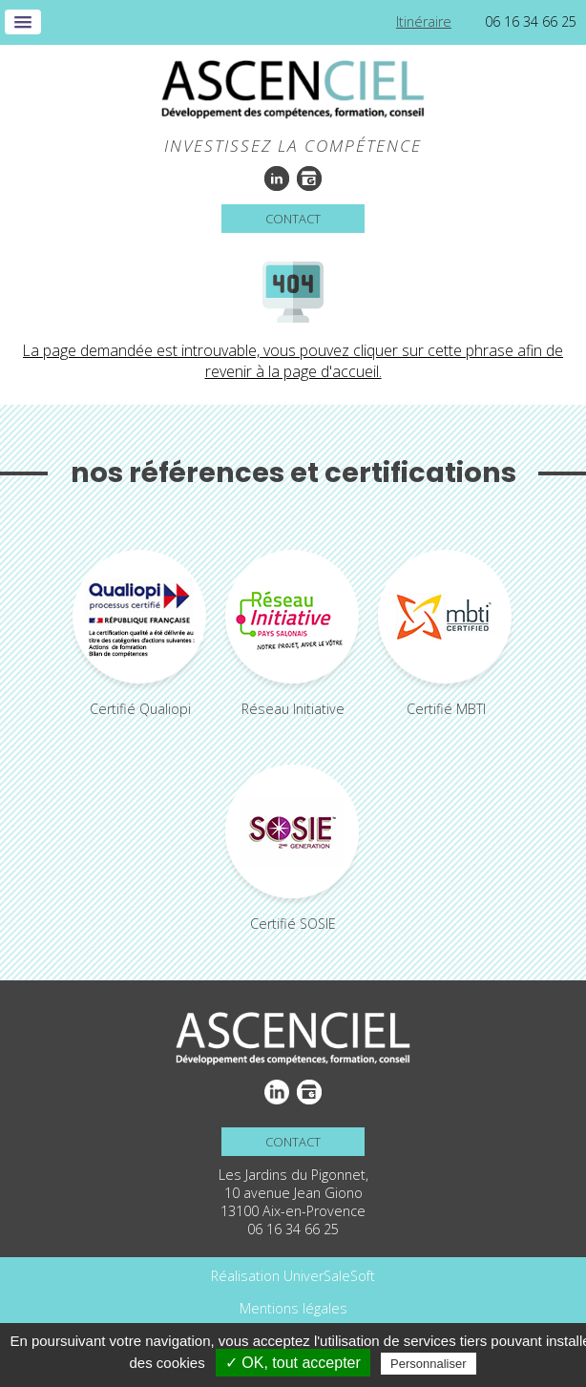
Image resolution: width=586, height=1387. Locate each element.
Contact (293, 218)
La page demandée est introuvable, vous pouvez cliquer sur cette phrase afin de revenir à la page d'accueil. (293, 361)
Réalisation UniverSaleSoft (293, 1276)
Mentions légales (293, 1308)
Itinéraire (423, 21)
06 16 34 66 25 (530, 21)
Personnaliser (428, 1363)
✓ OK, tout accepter (293, 1363)
